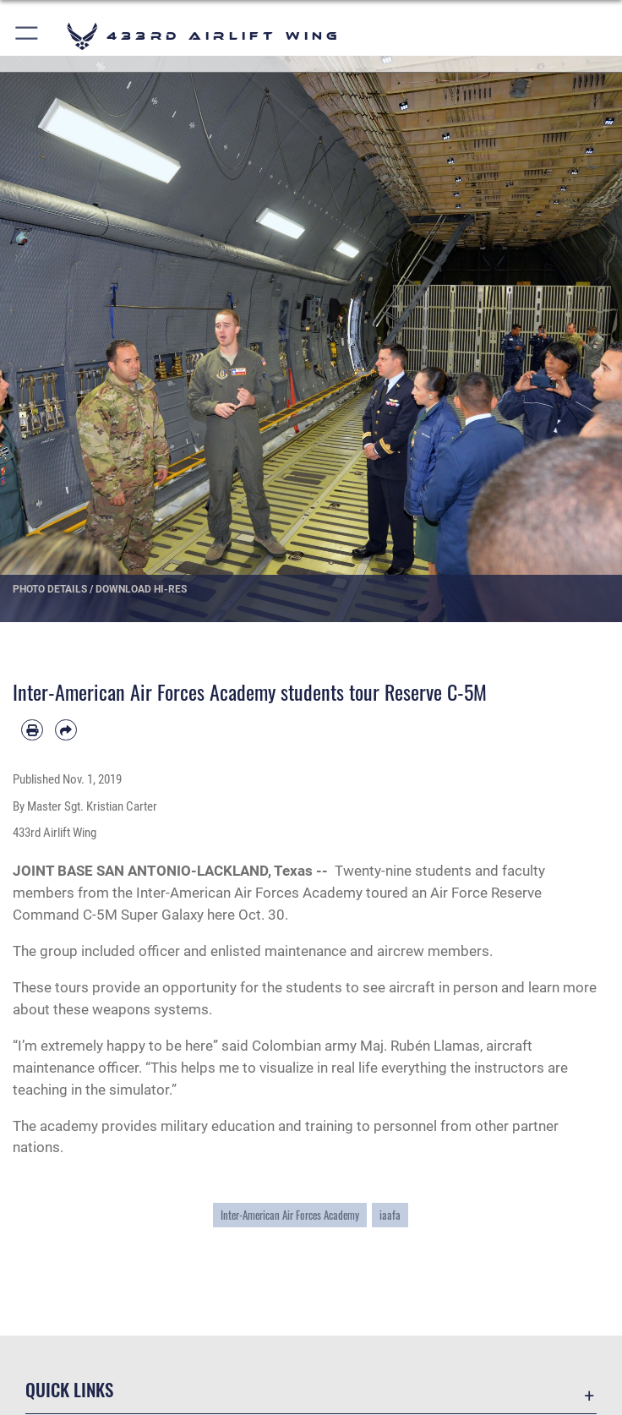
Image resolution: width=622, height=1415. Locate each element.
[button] (27, 36)
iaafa (390, 1215)
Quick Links (69, 1389)
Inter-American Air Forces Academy (290, 1215)
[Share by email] (66, 730)
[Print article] (32, 730)
